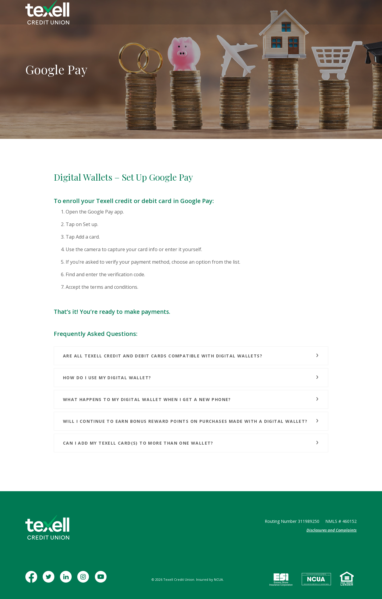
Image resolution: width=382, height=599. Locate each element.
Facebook (32, 580)
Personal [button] (121, 13)
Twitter (50, 580)
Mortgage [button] (177, 13)
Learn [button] (232, 13)
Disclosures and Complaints (331, 530)
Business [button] (148, 13)
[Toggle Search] (310, 13)
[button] (191, 355)
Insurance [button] (207, 13)
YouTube (102, 580)
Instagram (84, 580)
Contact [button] (255, 13)
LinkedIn (67, 580)
